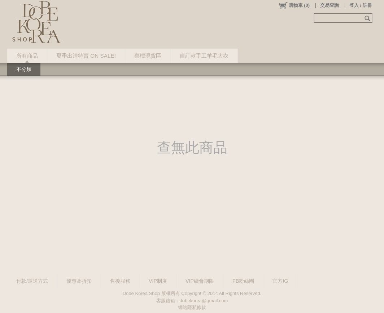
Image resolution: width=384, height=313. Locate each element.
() (294, 5)
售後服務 (120, 281)
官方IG (280, 281)
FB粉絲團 (243, 281)
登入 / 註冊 (360, 5)
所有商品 (27, 56)
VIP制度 (158, 281)
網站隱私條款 (192, 307)
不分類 (23, 69)
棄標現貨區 (147, 56)
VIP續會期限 (200, 281)
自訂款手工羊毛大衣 (204, 56)
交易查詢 (329, 5)
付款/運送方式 (32, 281)
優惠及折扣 (79, 281)
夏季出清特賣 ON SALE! (86, 56)
